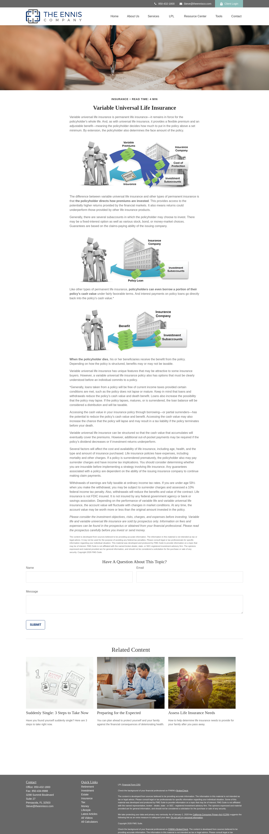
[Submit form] (35, 624)
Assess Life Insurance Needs (191, 712)
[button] (114, 16)
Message (32, 591)
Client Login (229, 3)
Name (30, 567)
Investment (87, 790)
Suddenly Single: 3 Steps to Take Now (57, 712)
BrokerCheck (182, 790)
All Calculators (89, 821)
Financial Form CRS (131, 785)
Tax (83, 802)
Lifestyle (86, 810)
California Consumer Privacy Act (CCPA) (211, 814)
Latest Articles (89, 813)
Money (85, 806)
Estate (85, 794)
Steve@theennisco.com (195, 3)
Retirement (87, 786)
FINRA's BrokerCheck (178, 829)
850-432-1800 (164, 3)
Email (140, 567)
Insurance (87, 798)
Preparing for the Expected (119, 712)
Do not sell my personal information (187, 817)
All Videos (87, 817)
